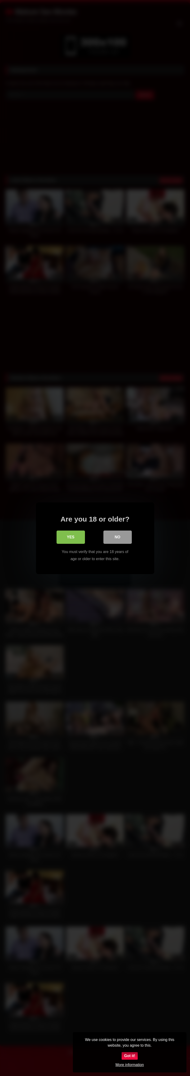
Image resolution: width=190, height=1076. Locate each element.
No (117, 537)
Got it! (129, 1056)
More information (129, 1065)
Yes (70, 537)
